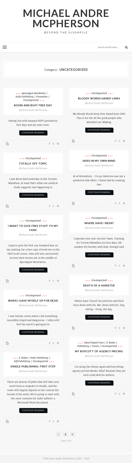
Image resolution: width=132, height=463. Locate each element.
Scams (95, 345)
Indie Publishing (25, 96)
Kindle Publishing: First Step (33, 366)
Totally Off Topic (33, 163)
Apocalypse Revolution (34, 93)
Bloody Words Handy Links (99, 98)
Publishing (83, 345)
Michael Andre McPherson (66, 18)
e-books (110, 342)
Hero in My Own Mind (99, 160)
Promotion (42, 96)
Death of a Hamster (99, 285)
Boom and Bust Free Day (33, 105)
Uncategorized (31, 99)
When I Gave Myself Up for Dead (33, 300)
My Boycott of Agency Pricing (99, 351)
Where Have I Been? (99, 222)
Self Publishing (22, 361)
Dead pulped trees (94, 342)
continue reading (33, 132)
